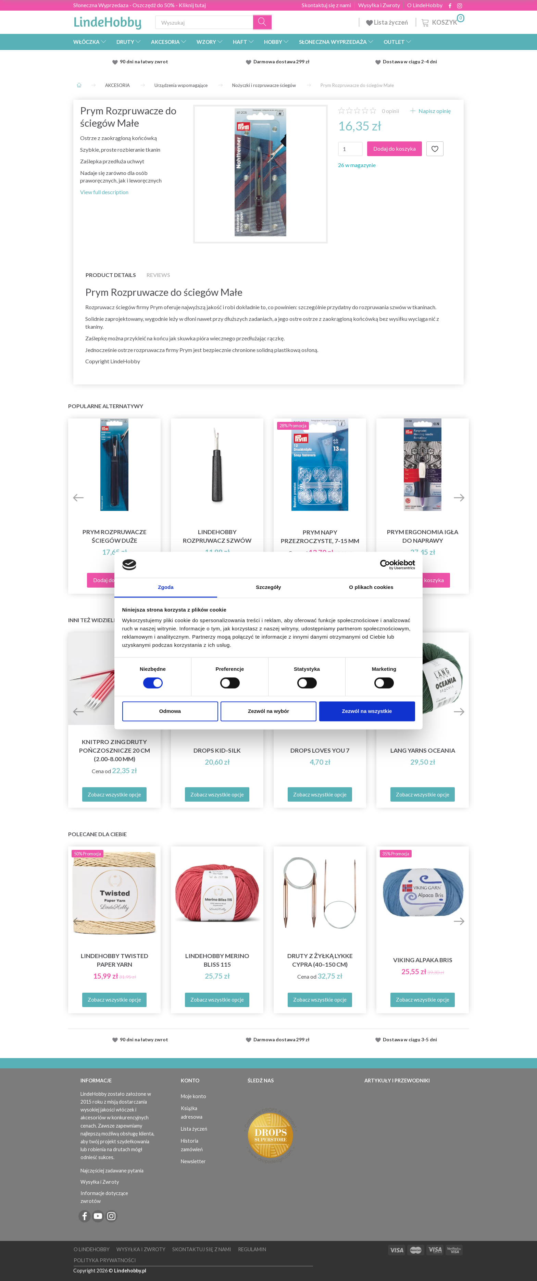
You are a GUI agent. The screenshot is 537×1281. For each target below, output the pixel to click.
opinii (390, 111)
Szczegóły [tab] (268, 587)
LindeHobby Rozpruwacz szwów (217, 536)
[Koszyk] (442, 21)
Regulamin (252, 1249)
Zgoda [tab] (166, 587)
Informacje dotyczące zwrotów (104, 1197)
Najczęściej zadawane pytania (111, 1170)
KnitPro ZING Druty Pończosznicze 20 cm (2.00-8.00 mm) (114, 750)
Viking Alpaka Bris (422, 960)
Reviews (158, 275)
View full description (104, 192)
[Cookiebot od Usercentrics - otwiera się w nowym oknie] (385, 565)
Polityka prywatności (105, 1260)
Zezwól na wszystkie (367, 711)
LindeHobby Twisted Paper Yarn (114, 960)
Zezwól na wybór (268, 711)
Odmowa (170, 711)
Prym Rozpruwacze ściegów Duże (115, 536)
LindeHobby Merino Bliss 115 (217, 960)
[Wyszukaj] (262, 22)
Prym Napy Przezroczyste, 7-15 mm (320, 536)
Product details (111, 275)
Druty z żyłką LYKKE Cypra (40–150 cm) (320, 960)
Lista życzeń (387, 22)
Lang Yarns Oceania (422, 750)
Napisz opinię (434, 111)
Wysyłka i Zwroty (379, 5)
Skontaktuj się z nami (326, 5)
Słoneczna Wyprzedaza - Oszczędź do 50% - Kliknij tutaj (139, 5)
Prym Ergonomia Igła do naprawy (422, 536)
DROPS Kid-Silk (217, 750)
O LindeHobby (424, 5)
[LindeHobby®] (107, 20)
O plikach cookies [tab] (371, 587)
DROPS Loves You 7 (319, 750)
